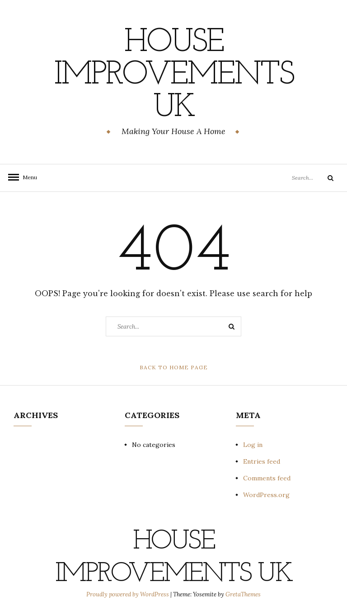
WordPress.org (266, 495)
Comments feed (267, 478)
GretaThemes (243, 594)
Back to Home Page (174, 367)
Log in (253, 445)
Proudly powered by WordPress (128, 594)
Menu (27, 177)
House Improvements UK (173, 75)
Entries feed (261, 461)
